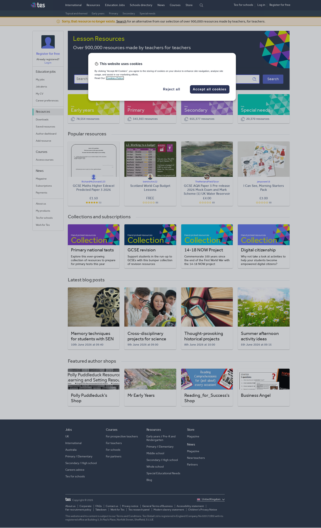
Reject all (171, 89)
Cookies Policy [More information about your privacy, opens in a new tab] (115, 78)
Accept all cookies (209, 89)
